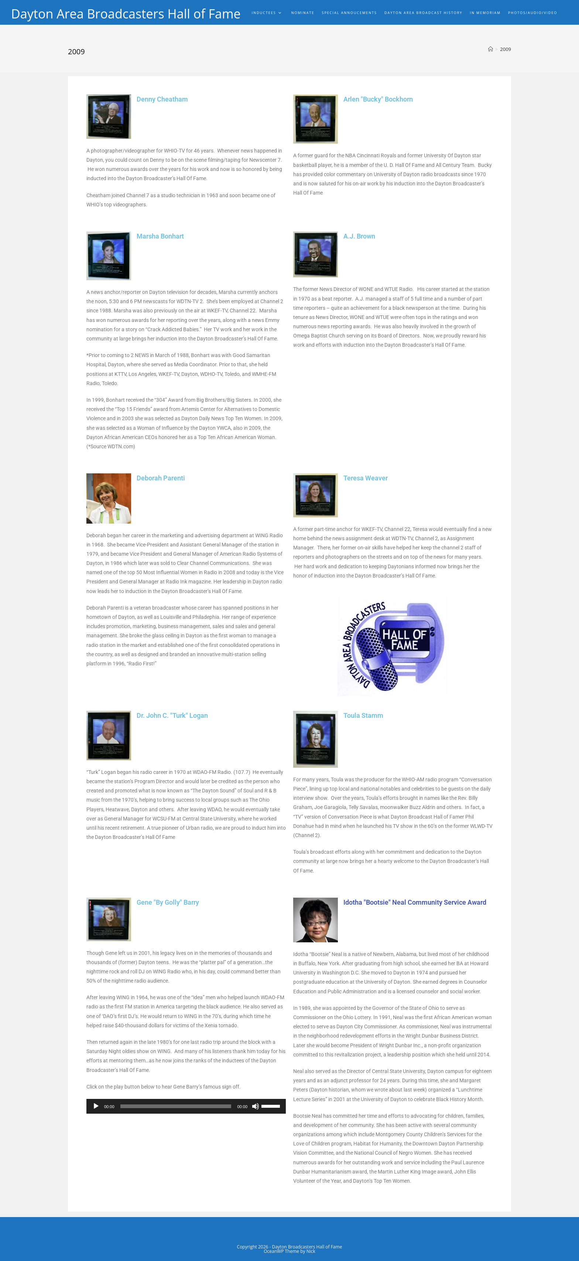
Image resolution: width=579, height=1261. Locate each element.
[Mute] (255, 1106)
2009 (505, 49)
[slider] (176, 1106)
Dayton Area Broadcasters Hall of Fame (135, 14)
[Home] (490, 49)
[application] (186, 1106)
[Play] (96, 1106)
